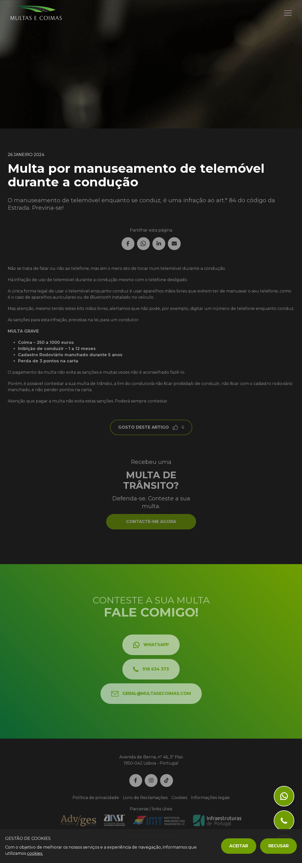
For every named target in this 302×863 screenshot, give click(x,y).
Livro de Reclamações (145, 797)
